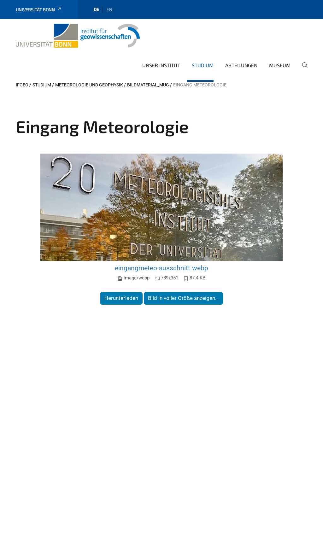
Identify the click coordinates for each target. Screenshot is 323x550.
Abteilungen (241, 65)
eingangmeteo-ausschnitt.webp (161, 268)
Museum (280, 65)
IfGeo (22, 84)
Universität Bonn (39, 9)
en (109, 9)
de (96, 9)
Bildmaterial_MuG (148, 84)
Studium (203, 65)
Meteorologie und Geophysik (89, 84)
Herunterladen (121, 298)
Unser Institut (161, 65)
